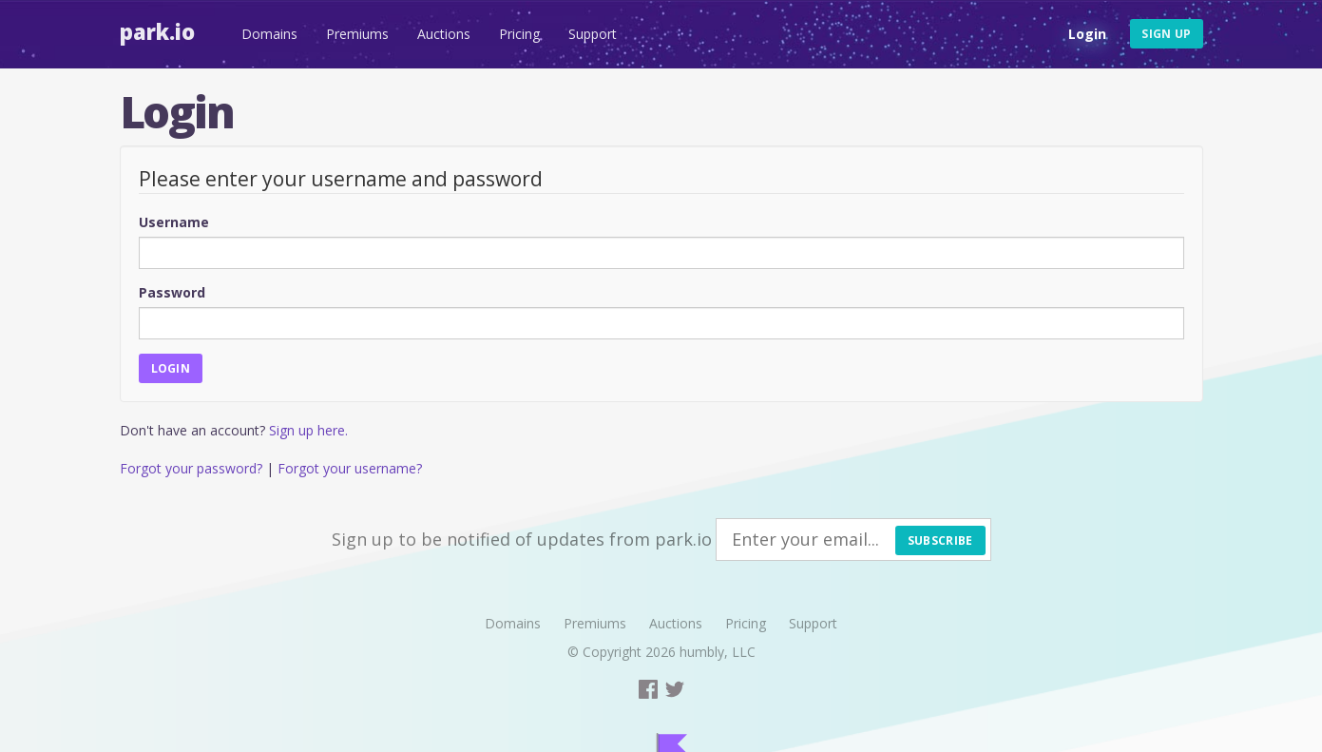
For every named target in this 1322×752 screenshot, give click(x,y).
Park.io (157, 31)
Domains (269, 34)
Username (174, 222)
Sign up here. (308, 430)
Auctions (443, 34)
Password (172, 292)
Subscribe (940, 540)
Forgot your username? (350, 468)
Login (1087, 34)
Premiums (357, 34)
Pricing (519, 34)
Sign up (1166, 34)
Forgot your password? (191, 468)
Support (592, 34)
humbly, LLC (718, 652)
